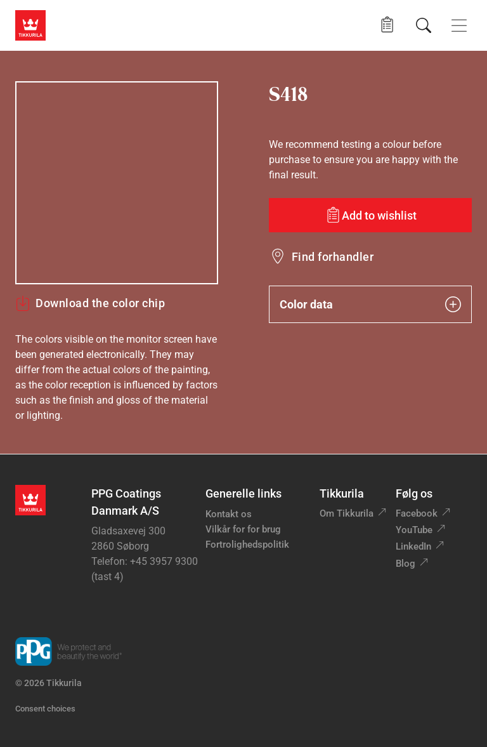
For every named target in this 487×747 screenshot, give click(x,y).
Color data (370, 304)
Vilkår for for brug (243, 529)
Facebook (417, 513)
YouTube (414, 530)
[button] (387, 25)
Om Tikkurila (346, 513)
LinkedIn (413, 546)
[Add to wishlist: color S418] (370, 215)
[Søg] (423, 25)
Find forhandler (332, 256)
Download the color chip (90, 303)
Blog (405, 563)
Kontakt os (228, 514)
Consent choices (45, 708)
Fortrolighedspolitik (247, 544)
